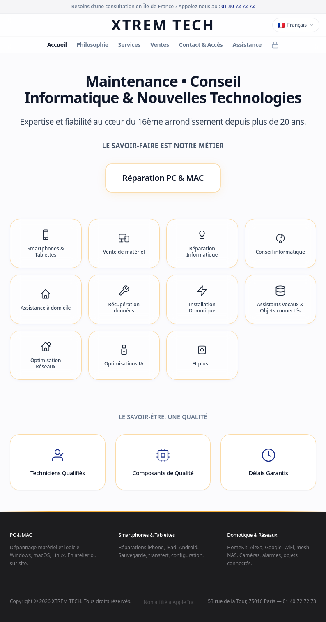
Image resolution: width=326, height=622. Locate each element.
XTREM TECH (163, 25)
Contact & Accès (201, 45)
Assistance (247, 45)
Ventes (159, 45)
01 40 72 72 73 (238, 6)
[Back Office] (275, 45)
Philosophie (92, 45)
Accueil (57, 45)
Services (129, 45)
